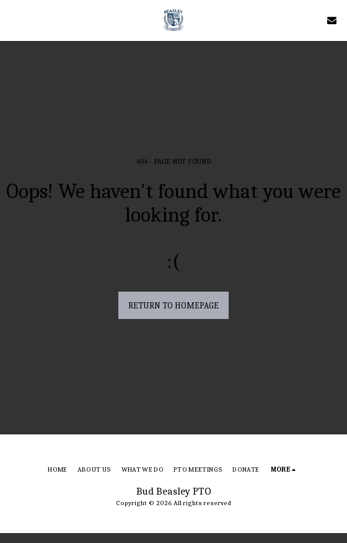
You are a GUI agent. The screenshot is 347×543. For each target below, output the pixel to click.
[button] (13, 19)
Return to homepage (173, 305)
